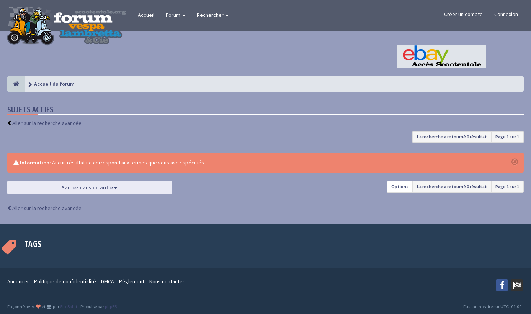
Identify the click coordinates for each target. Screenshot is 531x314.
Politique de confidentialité (65, 281)
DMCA (107, 281)
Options (399, 186)
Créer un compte (463, 14)
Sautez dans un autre (89, 187)
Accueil (146, 15)
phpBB (111, 306)
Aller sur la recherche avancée (47, 123)
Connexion (506, 14)
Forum (175, 15)
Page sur (507, 137)
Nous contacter (167, 281)
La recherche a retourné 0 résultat (452, 137)
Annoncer (18, 281)
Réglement (131, 281)
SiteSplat (68, 306)
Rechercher (213, 15)
